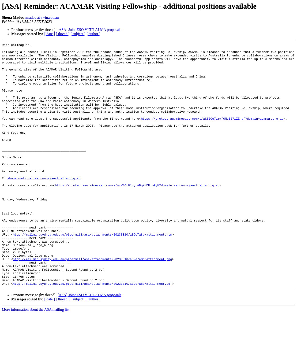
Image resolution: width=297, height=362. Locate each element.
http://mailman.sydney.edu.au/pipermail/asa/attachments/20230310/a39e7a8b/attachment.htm (92, 273)
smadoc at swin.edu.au (42, 17)
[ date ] (49, 34)
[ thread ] (63, 34)
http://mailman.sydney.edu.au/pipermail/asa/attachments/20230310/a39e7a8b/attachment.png (92, 302)
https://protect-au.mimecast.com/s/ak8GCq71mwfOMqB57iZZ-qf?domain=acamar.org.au (212, 134)
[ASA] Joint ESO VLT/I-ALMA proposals (89, 30)
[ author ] (93, 34)
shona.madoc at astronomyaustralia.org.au (43, 205)
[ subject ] (78, 34)
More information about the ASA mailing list (35, 358)
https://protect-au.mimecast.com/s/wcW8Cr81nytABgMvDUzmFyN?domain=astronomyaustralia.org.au (137, 214)
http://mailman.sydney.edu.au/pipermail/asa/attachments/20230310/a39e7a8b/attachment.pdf (92, 332)
